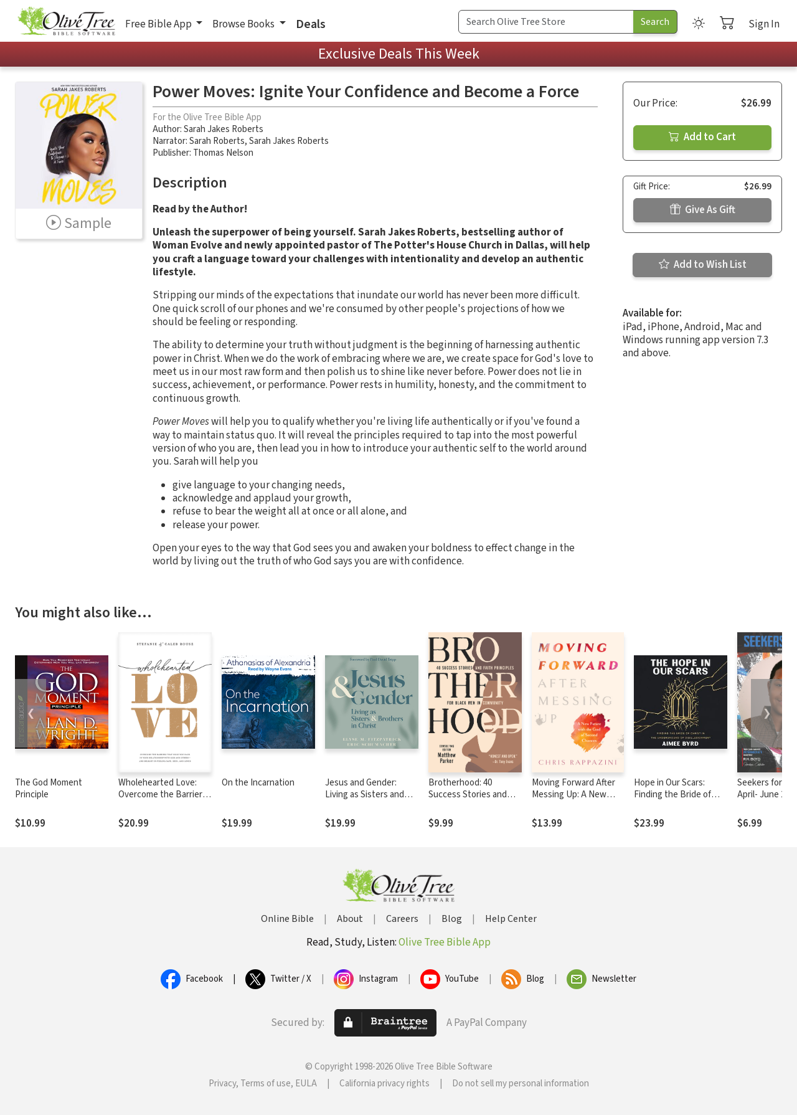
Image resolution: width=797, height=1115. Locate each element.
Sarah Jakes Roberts (223, 129)
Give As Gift (702, 209)
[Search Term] (546, 22)
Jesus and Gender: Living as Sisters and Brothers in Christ (364, 794)
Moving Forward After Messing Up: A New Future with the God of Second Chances (576, 800)
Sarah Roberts (217, 141)
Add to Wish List (703, 264)
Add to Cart (702, 137)
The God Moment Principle (48, 788)
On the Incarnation (258, 782)
